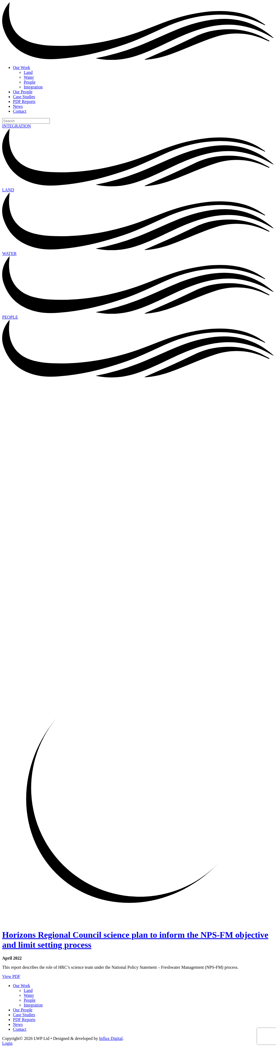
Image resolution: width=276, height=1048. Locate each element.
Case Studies (24, 96)
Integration (33, 87)
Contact (19, 111)
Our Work (21, 67)
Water (29, 77)
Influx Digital (111, 1038)
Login (7, 1043)
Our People (22, 91)
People (30, 82)
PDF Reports (24, 101)
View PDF (11, 976)
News (18, 106)
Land (28, 72)
